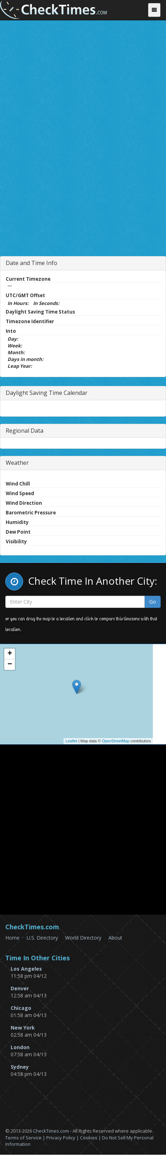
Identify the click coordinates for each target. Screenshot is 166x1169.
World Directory (83, 937)
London (20, 1047)
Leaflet (71, 741)
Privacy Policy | (63, 1137)
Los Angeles (26, 968)
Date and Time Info (31, 263)
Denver (20, 988)
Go (152, 601)
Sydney (20, 1066)
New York (23, 1027)
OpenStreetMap (115, 741)
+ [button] (9, 654)
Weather (17, 463)
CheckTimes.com (51, 1131)
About (115, 937)
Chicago (21, 1008)
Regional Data (24, 430)
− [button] (9, 664)
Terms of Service (23, 1137)
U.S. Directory (42, 937)
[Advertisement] (83, 164)
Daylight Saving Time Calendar (46, 393)
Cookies (88, 1137)
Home (12, 937)
